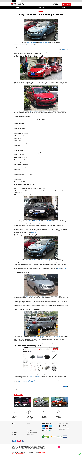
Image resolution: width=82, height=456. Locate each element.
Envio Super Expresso (30, 434)
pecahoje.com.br (65, 49)
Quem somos (14, 434)
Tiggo (34, 380)
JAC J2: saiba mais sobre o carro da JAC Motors (58, 389)
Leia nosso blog (14, 436)
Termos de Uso (29, 425)
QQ (29, 380)
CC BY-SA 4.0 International (48, 111)
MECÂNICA (58, 401)
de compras (67, 4)
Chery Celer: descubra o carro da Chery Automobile (41, 14)
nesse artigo (33, 232)
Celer (18, 380)
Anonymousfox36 (42, 336)
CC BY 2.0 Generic (51, 80)
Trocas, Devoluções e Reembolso (32, 432)
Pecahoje (37, 376)
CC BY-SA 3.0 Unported (44, 42)
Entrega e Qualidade (30, 430)
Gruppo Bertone (25, 269)
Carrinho (67, 3)
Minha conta (14, 425)
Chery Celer (32, 376)
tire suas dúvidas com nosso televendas (26, 381)
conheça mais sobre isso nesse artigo (55, 83)
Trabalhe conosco (15, 438)
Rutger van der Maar (39, 80)
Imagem (27, 42)
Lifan (60, 380)
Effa (52, 380)
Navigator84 (33, 42)
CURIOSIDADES (17, 402)
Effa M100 (65, 268)
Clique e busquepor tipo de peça (21, 4)
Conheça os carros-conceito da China (22, 404)
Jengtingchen (36, 111)
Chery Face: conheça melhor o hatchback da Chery (24, 389)
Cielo (31, 380)
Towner (57, 380)
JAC (54, 380)
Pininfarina (59, 268)
